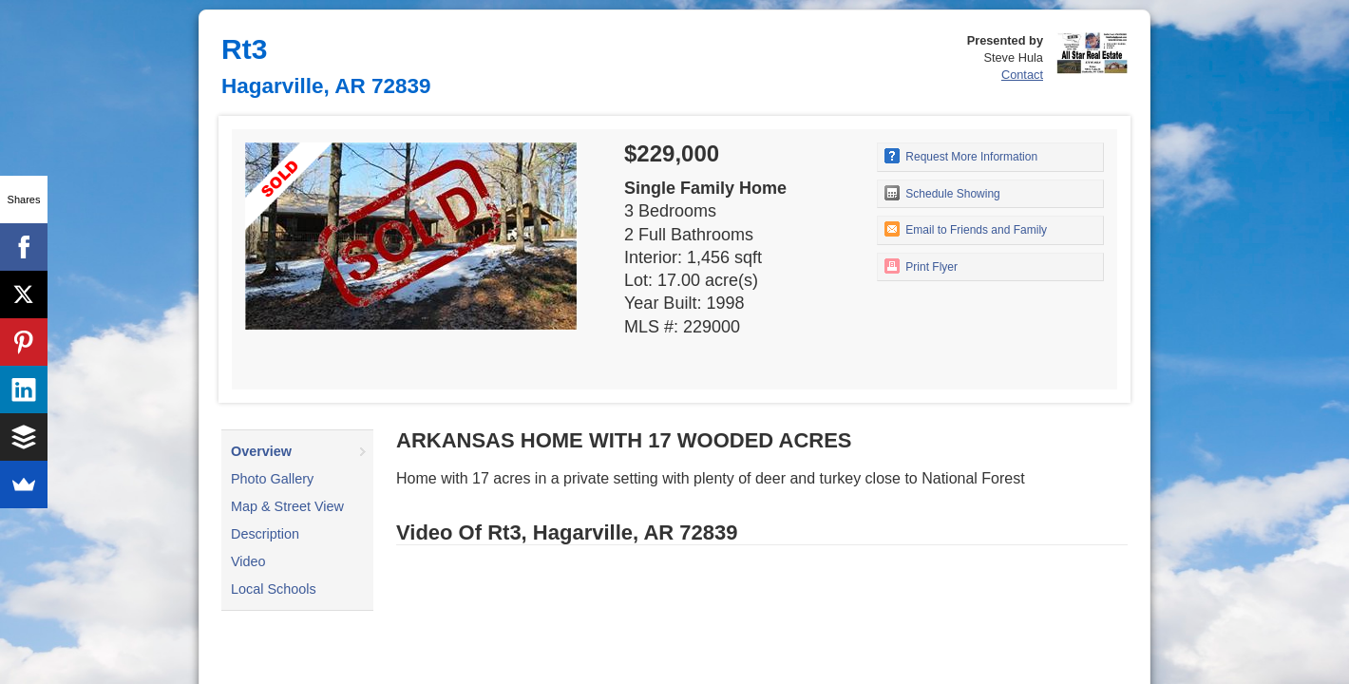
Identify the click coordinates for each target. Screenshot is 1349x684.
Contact (1022, 74)
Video (248, 561)
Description (265, 534)
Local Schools (273, 589)
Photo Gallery (272, 478)
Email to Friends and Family (965, 229)
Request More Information (960, 155)
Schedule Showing (942, 192)
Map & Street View (287, 506)
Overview (261, 451)
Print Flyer (921, 266)
